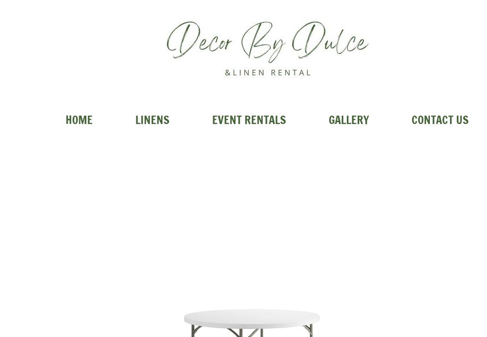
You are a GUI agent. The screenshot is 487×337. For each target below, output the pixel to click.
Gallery (349, 120)
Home (79, 120)
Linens (152, 120)
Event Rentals (249, 120)
